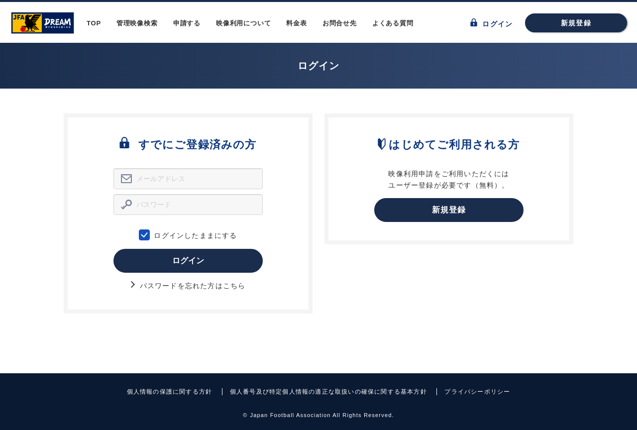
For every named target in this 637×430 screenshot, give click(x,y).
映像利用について (243, 23)
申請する (187, 23)
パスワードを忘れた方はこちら (188, 286)
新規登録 (576, 23)
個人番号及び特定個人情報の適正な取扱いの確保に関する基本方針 (328, 391)
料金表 (296, 23)
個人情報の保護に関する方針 (169, 391)
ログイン (491, 23)
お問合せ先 (339, 23)
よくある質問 (393, 23)
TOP (94, 23)
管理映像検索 (137, 23)
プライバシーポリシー (477, 391)
